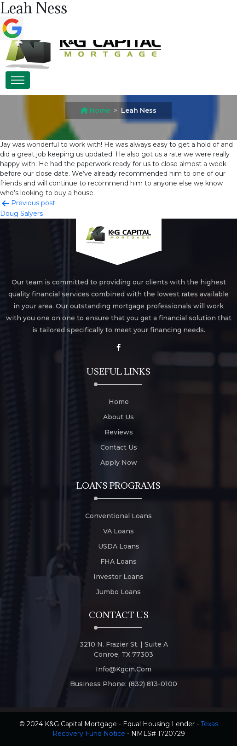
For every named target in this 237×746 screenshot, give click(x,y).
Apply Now (118, 462)
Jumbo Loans (118, 592)
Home (95, 110)
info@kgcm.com (123, 669)
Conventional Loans (118, 516)
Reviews (118, 432)
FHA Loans (118, 561)
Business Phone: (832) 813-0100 (123, 684)
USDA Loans (118, 546)
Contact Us (118, 447)
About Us (118, 417)
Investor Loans (118, 577)
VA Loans (118, 531)
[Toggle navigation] (18, 80)
